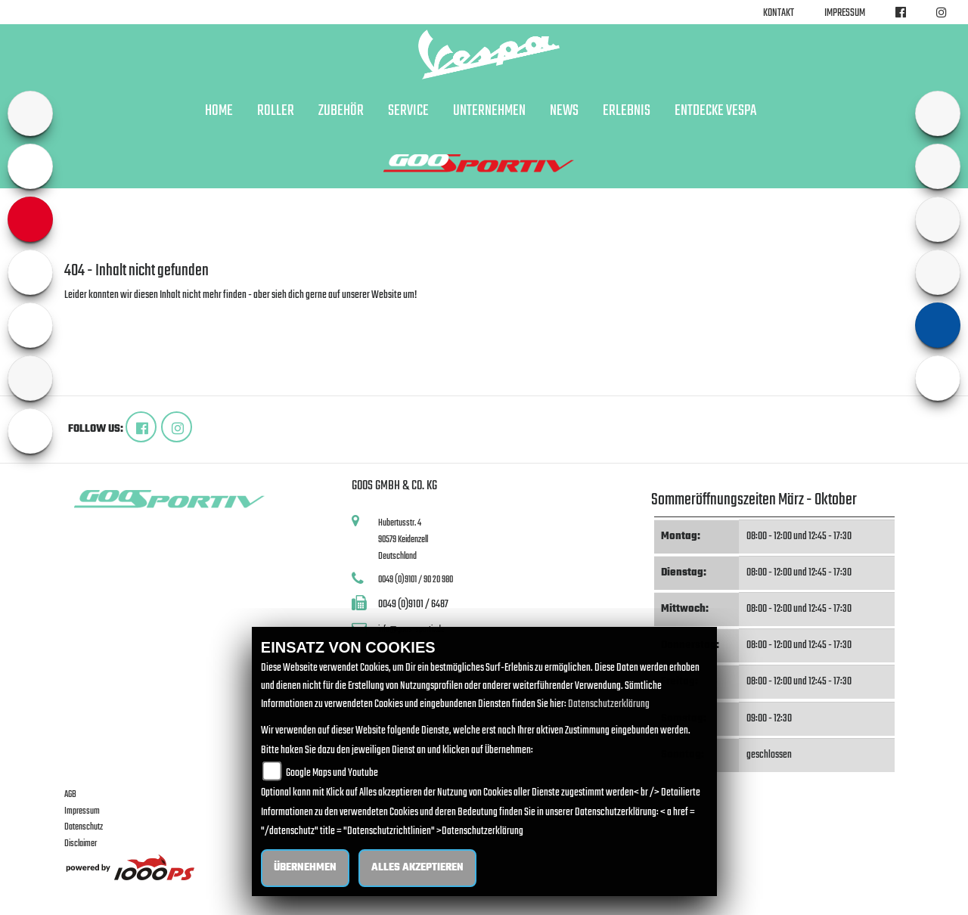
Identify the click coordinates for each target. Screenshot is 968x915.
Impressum (844, 13)
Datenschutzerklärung (609, 704)
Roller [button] (275, 111)
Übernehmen (305, 867)
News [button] (564, 111)
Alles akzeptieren (417, 867)
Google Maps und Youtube (332, 773)
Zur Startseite (88, 313)
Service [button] (408, 111)
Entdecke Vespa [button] (715, 111)
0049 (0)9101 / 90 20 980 (415, 580)
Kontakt (778, 13)
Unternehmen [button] (489, 111)
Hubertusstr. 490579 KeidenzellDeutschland (403, 539)
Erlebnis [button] (626, 111)
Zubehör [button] (341, 111)
